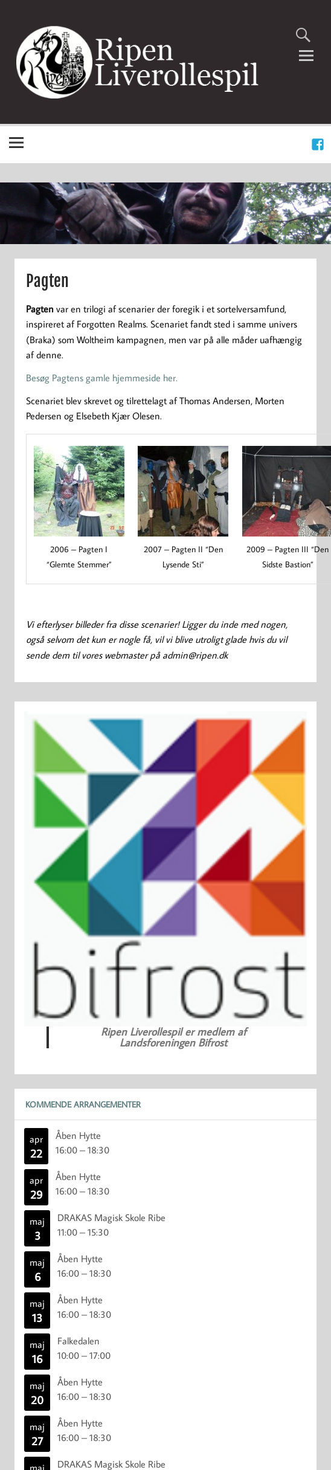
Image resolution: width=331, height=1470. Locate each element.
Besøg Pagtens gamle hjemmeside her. (102, 378)
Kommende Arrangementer (83, 1104)
